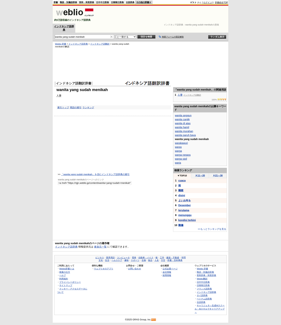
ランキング (88, 107)
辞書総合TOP (221, 2)
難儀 (180, 225)
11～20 (200, 175)
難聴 (180, 190)
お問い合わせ (134, 268)
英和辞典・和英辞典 (206, 275)
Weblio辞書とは (66, 268)
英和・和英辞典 (86, 2)
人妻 (58, 95)
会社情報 (167, 272)
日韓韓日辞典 (117, 2)
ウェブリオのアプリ (103, 268)
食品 (150, 260)
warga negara (182, 154)
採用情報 (167, 275)
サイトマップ (65, 285)
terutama (183, 210)
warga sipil (181, 158)
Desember (184, 205)
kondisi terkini (187, 220)
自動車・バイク (145, 258)
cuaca (182, 180)
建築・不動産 (172, 258)
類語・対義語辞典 (68, 2)
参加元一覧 (100, 246)
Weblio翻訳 (202, 278)
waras (178, 147)
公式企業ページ (170, 268)
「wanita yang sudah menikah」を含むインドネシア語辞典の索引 (95, 174)
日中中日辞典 (102, 2)
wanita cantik (182, 119)
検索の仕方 (64, 272)
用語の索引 (76, 107)
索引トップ (63, 107)
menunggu (185, 215)
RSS (154, 320)
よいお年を (184, 200)
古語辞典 (130, 2)
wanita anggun (183, 115)
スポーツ (135, 260)
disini (181, 195)
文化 (101, 260)
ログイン (207, 2)
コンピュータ (123, 258)
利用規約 (63, 278)
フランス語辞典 (204, 289)
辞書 (56, 2)
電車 (134, 258)
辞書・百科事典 (174, 260)
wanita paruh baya (185, 135)
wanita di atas (182, 123)
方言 (163, 260)
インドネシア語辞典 (78, 44)
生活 (107, 260)
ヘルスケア (116, 260)
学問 (183, 258)
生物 (144, 260)
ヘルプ (62, 275)
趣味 (126, 260)
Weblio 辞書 (60, 44)
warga (178, 151)
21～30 (218, 175)
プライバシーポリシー (70, 282)
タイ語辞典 (202, 295)
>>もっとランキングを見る (212, 229)
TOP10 (182, 175)
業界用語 (110, 258)
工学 (162, 258)
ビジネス (99, 258)
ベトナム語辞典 (204, 299)
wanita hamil (182, 127)
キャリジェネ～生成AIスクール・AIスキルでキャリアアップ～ (210, 308)
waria (178, 162)
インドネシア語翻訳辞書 (73, 83)
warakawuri (181, 143)
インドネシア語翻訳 (99, 44)
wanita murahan (184, 131)
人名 (156, 260)
